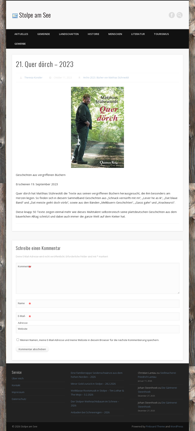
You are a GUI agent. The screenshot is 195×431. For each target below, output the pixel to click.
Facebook (172, 15)
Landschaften (69, 34)
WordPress (176, 426)
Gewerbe (20, 43)
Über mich (18, 378)
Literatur (138, 34)
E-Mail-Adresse (24, 319)
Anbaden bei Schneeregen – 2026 (90, 412)
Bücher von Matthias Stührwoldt (113, 77)
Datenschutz (19, 399)
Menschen (115, 34)
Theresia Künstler (33, 77)
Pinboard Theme (155, 426)
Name (24, 303)
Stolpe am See (35, 14)
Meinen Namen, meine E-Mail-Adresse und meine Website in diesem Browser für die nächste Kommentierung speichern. (89, 340)
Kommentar (24, 266)
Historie (93, 34)
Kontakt (16, 385)
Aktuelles (21, 34)
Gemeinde (43, 34)
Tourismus (161, 34)
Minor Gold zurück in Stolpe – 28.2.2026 (93, 383)
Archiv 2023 (89, 77)
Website (22, 328)
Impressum (18, 392)
